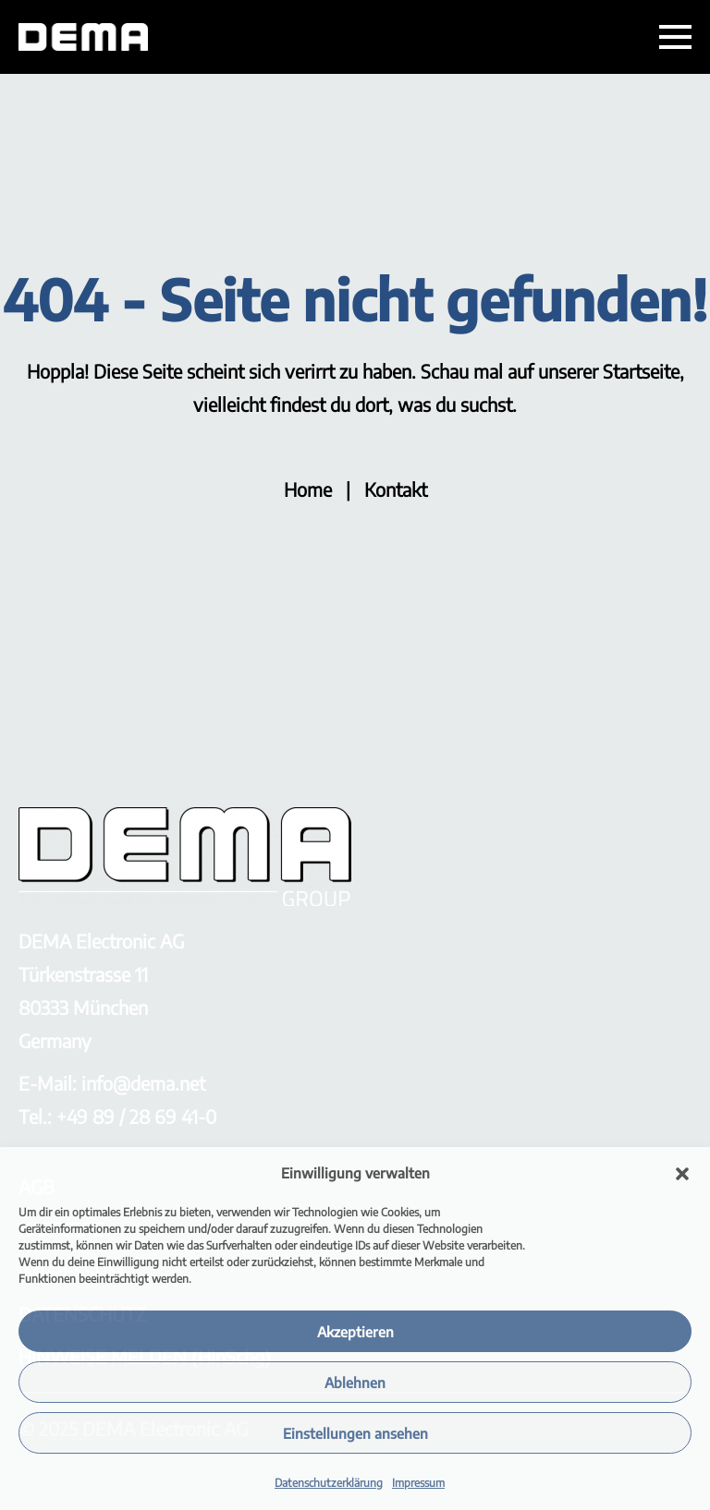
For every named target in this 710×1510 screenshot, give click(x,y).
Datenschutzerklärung (329, 1483)
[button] (682, 1174)
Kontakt (395, 489)
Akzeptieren (355, 1331)
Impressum (418, 1483)
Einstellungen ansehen (355, 1433)
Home (308, 489)
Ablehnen (355, 1382)
